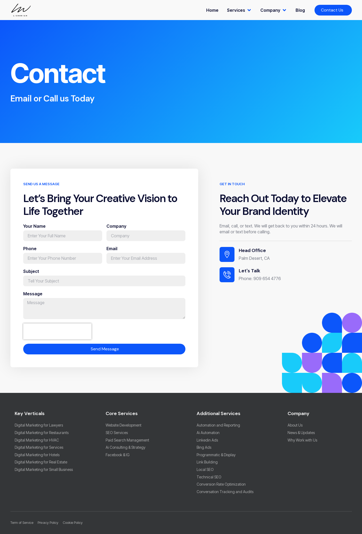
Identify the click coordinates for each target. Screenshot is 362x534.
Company (116, 230)
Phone (30, 253)
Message (32, 298)
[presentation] (57, 336)
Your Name (34, 230)
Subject (31, 275)
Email (111, 253)
